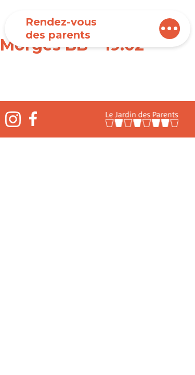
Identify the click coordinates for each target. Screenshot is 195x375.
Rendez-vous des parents (61, 28)
